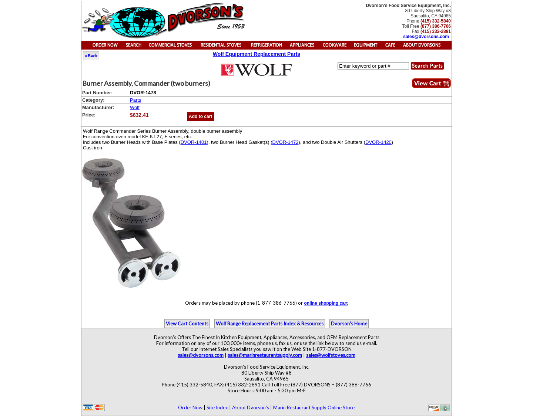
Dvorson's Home (349, 324)
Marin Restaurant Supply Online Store (314, 407)
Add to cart (200, 116)
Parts (135, 100)
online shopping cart (326, 303)
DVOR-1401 (194, 142)
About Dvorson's (250, 407)
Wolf (135, 107)
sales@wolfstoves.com (330, 355)
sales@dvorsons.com (426, 36)
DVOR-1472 (285, 142)
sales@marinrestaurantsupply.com (265, 355)
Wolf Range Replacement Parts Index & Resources (270, 324)
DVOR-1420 (378, 142)
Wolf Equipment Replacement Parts (256, 54)
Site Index (217, 407)
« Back (91, 55)
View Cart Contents (187, 324)
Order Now (190, 407)
